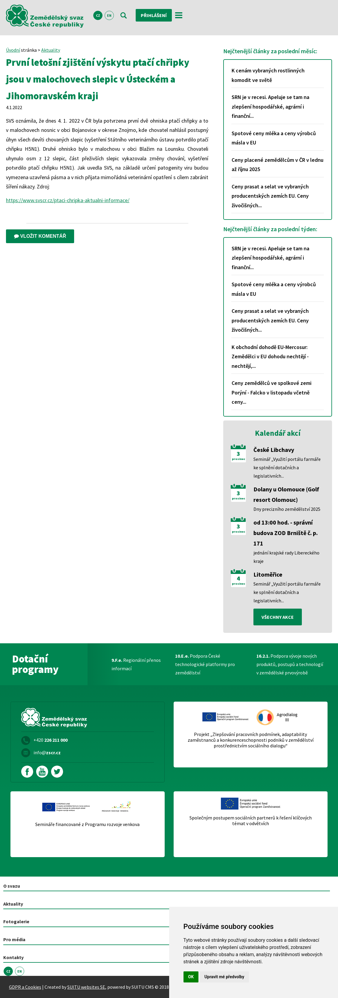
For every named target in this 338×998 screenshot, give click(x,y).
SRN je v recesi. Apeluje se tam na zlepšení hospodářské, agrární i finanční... (270, 106)
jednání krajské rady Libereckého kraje (286, 557)
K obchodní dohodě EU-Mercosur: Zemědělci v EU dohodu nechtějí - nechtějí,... (270, 356)
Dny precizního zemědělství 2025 (286, 509)
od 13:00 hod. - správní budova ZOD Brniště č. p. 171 (285, 533)
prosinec (238, 459)
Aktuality (50, 50)
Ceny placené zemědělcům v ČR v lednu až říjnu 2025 (277, 164)
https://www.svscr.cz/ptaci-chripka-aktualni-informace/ (67, 200)
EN (109, 15)
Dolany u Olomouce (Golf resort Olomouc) (286, 494)
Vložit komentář (40, 236)
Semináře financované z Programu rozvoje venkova (87, 824)
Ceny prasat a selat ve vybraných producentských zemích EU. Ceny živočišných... (270, 196)
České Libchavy (273, 449)
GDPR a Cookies (25, 987)
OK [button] (191, 976)
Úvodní (13, 50)
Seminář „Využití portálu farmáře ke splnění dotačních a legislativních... (287, 467)
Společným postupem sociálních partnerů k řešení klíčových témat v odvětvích (250, 820)
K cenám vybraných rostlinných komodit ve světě (268, 75)
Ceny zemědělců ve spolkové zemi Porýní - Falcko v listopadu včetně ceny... (271, 392)
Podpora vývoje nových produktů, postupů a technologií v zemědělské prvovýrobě (289, 664)
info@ (47, 752)
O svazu (11, 886)
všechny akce (277, 617)
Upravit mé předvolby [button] (224, 976)
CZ (98, 15)
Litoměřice (267, 574)
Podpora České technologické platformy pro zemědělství (205, 664)
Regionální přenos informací (136, 664)
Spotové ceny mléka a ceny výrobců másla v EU (274, 138)
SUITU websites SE (86, 987)
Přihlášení (154, 15)
